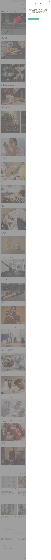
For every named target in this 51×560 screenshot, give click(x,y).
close (49, 2)
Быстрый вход (33, 18)
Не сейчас (42, 18)
